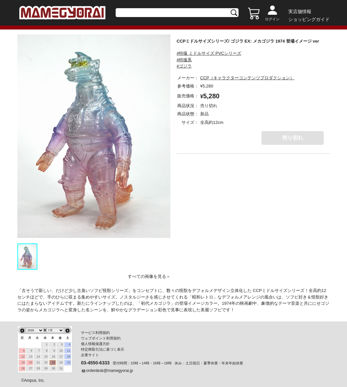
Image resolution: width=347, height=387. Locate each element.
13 (30, 356)
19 (23, 362)
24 (61, 362)
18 (68, 356)
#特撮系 (184, 59)
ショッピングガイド (309, 19)
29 (46, 368)
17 (61, 356)
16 (53, 356)
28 (38, 368)
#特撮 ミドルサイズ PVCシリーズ (209, 53)
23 (53, 362)
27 (30, 368)
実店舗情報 (299, 11)
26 (23, 368)
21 (38, 362)
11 (68, 350)
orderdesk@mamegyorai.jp (109, 370)
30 (53, 368)
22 (46, 362)
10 (61, 350)
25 (68, 362)
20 (30, 362)
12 (23, 356)
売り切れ (292, 138)
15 (46, 356)
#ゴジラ (184, 66)
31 (61, 368)
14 (38, 356)
